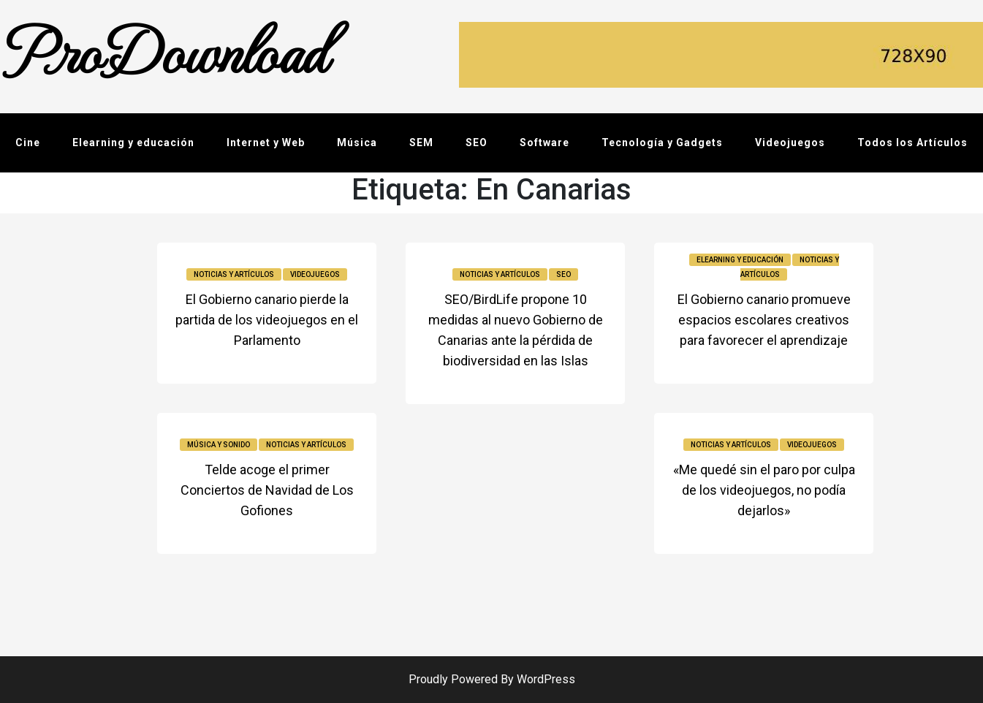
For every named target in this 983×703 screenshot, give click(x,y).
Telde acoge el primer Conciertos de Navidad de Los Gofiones (267, 490)
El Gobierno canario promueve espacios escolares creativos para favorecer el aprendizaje (764, 320)
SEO (476, 142)
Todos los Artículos (912, 142)
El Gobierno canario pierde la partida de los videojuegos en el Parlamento (266, 320)
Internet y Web (266, 142)
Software (544, 142)
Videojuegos (790, 142)
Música (357, 142)
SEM (421, 142)
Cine (27, 142)
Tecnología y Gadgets (662, 142)
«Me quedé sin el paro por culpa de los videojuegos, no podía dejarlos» (764, 490)
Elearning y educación (133, 142)
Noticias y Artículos (234, 274)
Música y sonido (218, 445)
